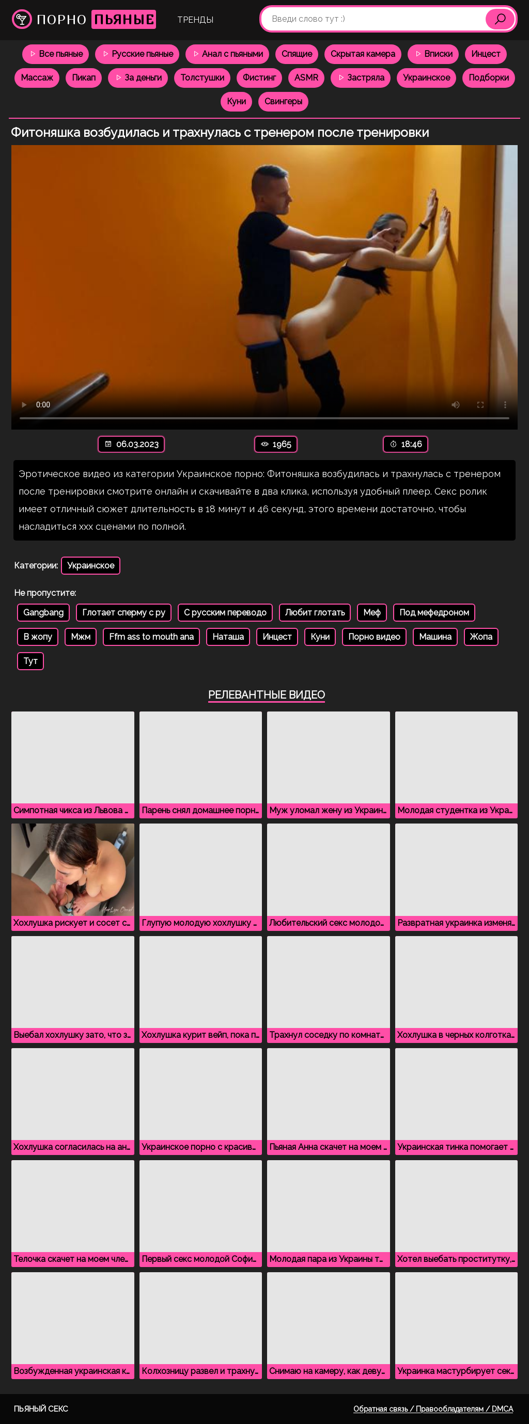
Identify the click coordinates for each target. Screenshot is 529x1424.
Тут (30, 661)
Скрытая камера (363, 54)
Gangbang (43, 613)
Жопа (481, 637)
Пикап (84, 78)
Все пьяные (55, 54)
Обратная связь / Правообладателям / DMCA (433, 1409)
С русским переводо (225, 613)
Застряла (360, 78)
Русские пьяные (137, 54)
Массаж (37, 78)
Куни (236, 101)
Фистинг (259, 78)
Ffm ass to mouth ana (151, 637)
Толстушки (202, 78)
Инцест (486, 54)
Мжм (80, 637)
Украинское (426, 78)
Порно (84, 19)
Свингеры (283, 101)
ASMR (306, 78)
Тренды (195, 20)
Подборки (489, 78)
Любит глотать (315, 613)
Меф (372, 613)
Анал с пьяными (227, 54)
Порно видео (374, 637)
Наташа (228, 637)
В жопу (37, 637)
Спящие (297, 54)
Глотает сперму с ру (123, 613)
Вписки (433, 54)
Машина (435, 637)
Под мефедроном (434, 613)
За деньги (138, 78)
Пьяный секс (41, 1409)
